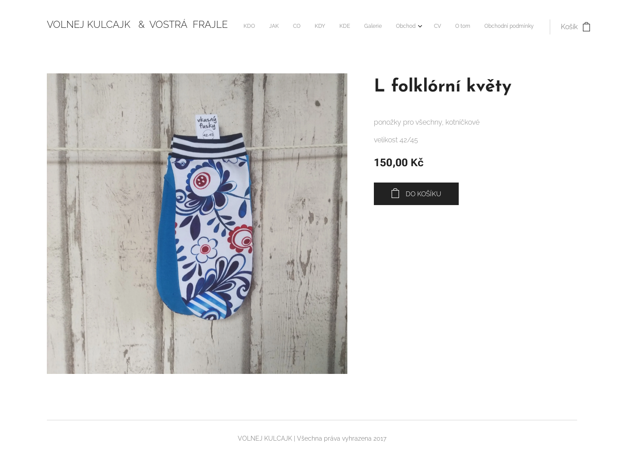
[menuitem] (386, 27)
